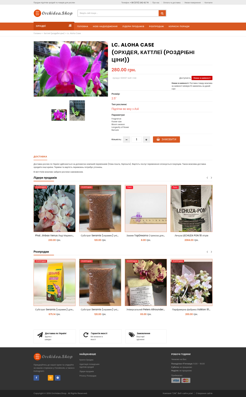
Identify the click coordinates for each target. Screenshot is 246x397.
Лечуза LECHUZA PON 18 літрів (191, 235)
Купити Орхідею (87, 359)
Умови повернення (192, 2)
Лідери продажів (87, 371)
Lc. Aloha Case (74, 33)
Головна (37, 33)
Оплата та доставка (172, 2)
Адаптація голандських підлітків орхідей (90, 365)
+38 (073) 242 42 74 (139, 2)
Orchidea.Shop (59, 393)
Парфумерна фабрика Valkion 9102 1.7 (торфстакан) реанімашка (192, 309)
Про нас (155, 2)
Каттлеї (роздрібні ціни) (54, 33)
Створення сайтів (204, 393)
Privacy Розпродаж (88, 375)
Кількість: (116, 139)
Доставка (40, 156)
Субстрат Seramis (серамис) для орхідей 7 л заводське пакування (55, 309)
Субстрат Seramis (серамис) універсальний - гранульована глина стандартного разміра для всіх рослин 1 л (101, 235)
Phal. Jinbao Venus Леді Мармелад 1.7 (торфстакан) (55, 235)
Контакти (208, 2)
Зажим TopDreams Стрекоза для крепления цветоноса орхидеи (146, 235)
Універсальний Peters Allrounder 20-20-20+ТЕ (146, 309)
